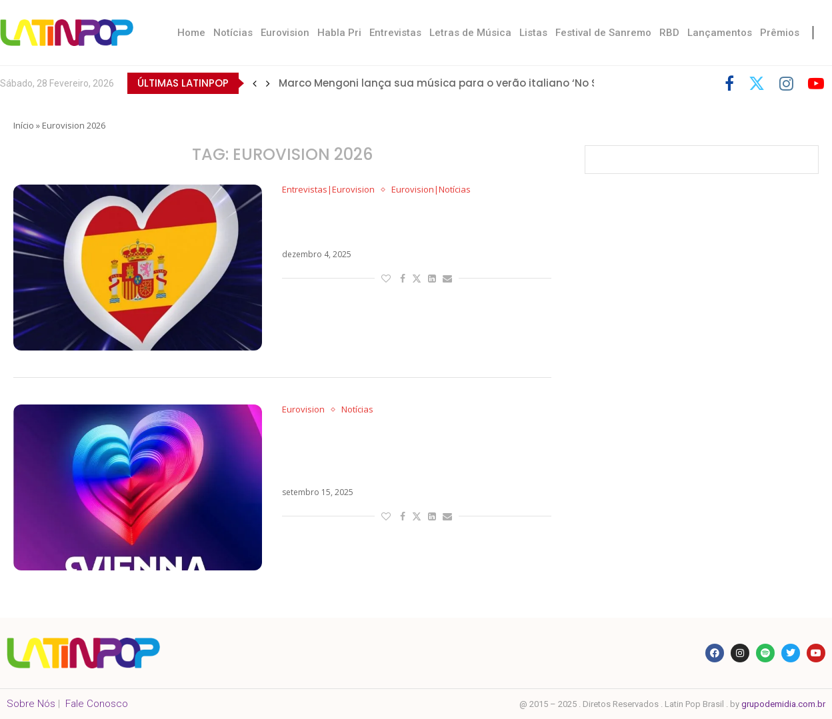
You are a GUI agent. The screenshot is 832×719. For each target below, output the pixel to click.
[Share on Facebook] (402, 278)
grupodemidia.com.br (783, 704)
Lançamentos (719, 33)
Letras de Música (470, 33)
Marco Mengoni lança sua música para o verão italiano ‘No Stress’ (453, 83)
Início (23, 125)
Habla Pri (339, 33)
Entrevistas (395, 33)
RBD (669, 33)
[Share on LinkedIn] (432, 278)
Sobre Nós (31, 704)
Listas (533, 33)
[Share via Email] (447, 278)
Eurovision (285, 33)
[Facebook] (729, 83)
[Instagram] (786, 83)
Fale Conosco (96, 704)
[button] (254, 83)
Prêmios (779, 33)
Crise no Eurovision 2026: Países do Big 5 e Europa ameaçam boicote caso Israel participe (409, 451)
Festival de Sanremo (603, 33)
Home (191, 33)
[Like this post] (386, 278)
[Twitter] (756, 83)
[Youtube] (816, 83)
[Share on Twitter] (416, 278)
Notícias (233, 33)
